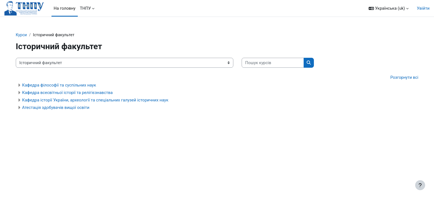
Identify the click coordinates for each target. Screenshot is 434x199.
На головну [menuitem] (65, 8)
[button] (388, 8)
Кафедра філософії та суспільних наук (69, 85)
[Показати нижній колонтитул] (420, 185)
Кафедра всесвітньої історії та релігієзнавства (77, 93)
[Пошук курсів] (283, 63)
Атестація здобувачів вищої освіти (65, 108)
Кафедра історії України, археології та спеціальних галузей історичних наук (105, 100)
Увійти (423, 8)
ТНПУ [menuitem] (85, 8)
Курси (31, 35)
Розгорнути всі (393, 77)
